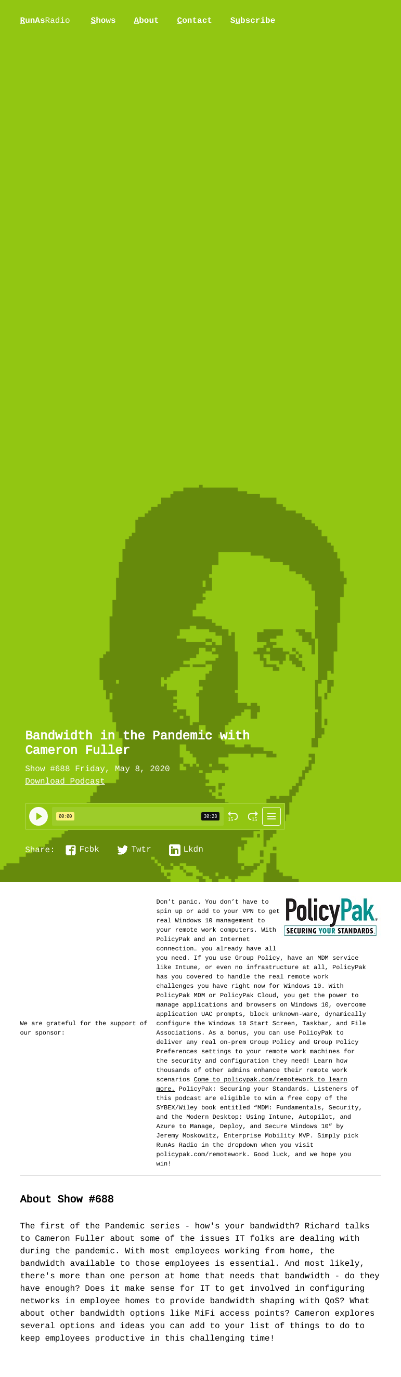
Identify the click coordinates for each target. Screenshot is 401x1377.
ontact (194, 20)
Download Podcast (65, 782)
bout (146, 20)
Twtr (141, 850)
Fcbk (89, 850)
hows (103, 20)
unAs (45, 21)
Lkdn (193, 850)
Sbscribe (252, 20)
